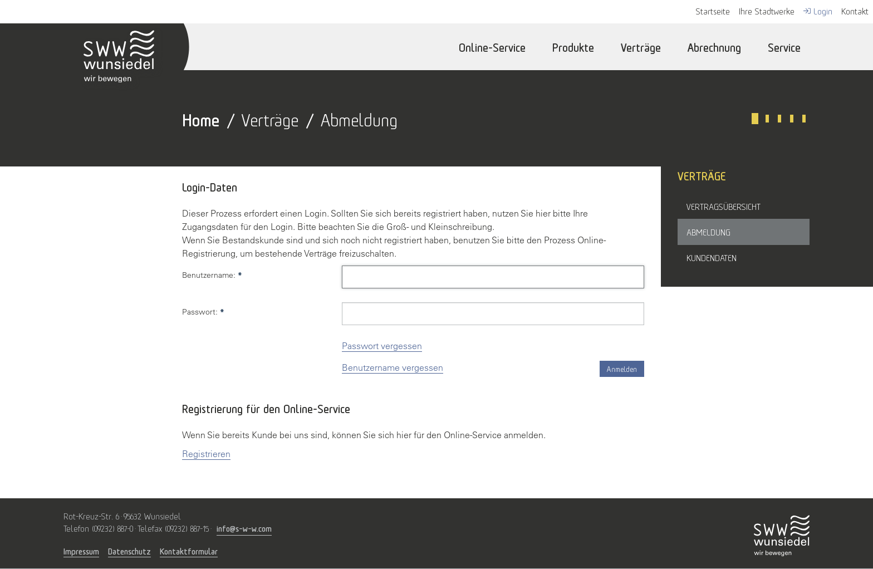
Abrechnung (714, 46)
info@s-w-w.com (244, 527)
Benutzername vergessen (392, 367)
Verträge (641, 46)
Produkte (573, 46)
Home (200, 118)
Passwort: (203, 312)
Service (784, 46)
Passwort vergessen (382, 345)
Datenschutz (129, 551)
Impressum (81, 551)
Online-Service (492, 46)
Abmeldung (708, 231)
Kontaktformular (189, 551)
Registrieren (206, 453)
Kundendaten (711, 257)
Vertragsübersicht (723, 206)
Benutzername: (212, 275)
